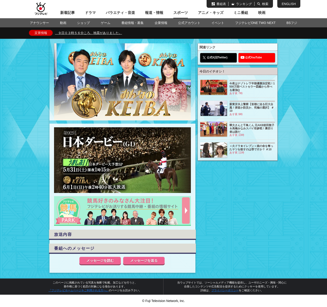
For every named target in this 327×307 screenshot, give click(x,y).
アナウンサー (39, 23)
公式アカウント (189, 23)
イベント (217, 23)
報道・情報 (154, 13)
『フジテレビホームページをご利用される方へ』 (79, 290)
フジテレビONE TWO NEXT (255, 23)
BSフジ (291, 23)
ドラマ (90, 13)
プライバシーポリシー (225, 290)
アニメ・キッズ (210, 13)
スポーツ (180, 13)
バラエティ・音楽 (120, 13)
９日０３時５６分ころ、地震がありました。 (88, 33)
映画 (261, 13)
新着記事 (67, 13)
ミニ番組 (241, 13)
